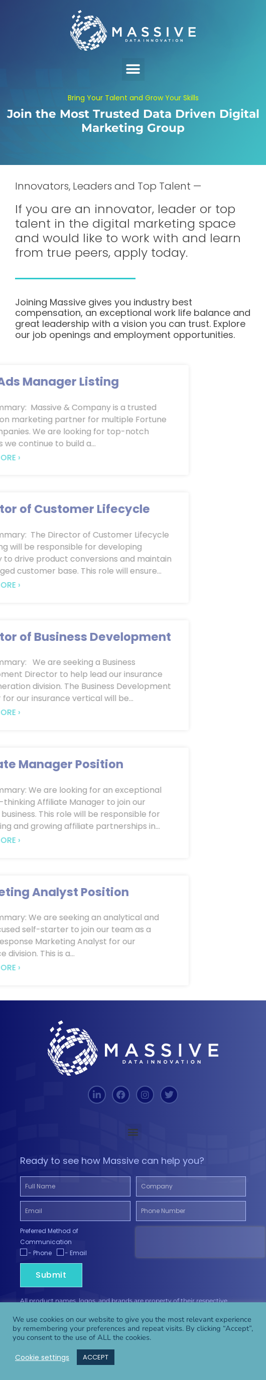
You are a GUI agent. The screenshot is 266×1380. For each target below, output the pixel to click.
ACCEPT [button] (95, 1357)
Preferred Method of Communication (49, 1236)
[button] (133, 69)
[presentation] (200, 1242)
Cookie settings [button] (42, 1357)
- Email (76, 1253)
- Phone (40, 1253)
